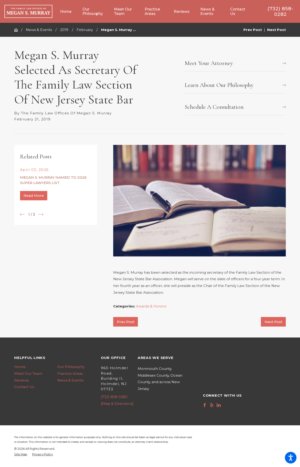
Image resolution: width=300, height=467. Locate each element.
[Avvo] (226, 405)
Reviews (21, 380)
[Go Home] (17, 30)
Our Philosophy (71, 367)
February (85, 29)
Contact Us (24, 387)
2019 (64, 29)
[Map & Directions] (117, 403)
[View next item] (40, 214)
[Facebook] (205, 405)
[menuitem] (68, 11)
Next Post (273, 322)
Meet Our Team (28, 373)
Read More (34, 195)
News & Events (39, 29)
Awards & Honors (151, 306)
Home (20, 367)
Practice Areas (70, 373)
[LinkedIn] (219, 405)
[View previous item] (22, 214)
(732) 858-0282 (280, 11)
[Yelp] (212, 405)
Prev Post (125, 322)
